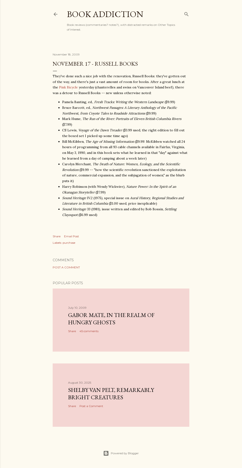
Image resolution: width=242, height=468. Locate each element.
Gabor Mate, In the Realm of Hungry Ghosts (111, 318)
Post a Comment (66, 267)
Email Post (71, 236)
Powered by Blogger (121, 453)
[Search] (186, 13)
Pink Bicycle (68, 87)
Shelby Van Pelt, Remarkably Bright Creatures (111, 393)
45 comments (88, 331)
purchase (69, 242)
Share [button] (56, 236)
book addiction (105, 14)
